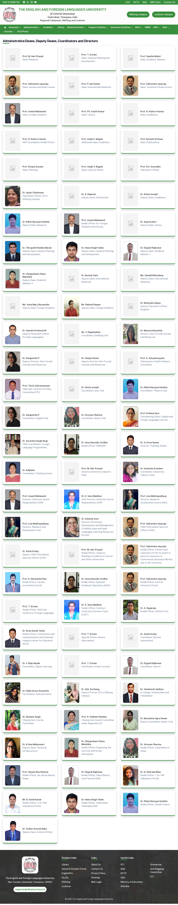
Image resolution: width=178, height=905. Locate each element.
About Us (96, 864)
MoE (145, 2)
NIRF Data (155, 2)
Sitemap (95, 877)
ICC (152, 876)
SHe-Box (125, 886)
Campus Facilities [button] (97, 27)
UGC (128, 2)
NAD (123, 869)
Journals (8, 31)
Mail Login (96, 882)
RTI (122, 864)
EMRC (148, 27)
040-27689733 (11, 2)
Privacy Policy (98, 873)
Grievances (156, 864)
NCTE (136, 2)
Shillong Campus (138, 14)
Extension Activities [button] (120, 27)
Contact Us (169, 2)
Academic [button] (48, 27)
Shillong (66, 882)
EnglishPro (67, 873)
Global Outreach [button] (75, 27)
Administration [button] (31, 27)
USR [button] (155, 27)
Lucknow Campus (164, 14)
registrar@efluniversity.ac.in (30, 889)
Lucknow (66, 886)
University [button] (14, 27)
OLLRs (65, 877)
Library (61, 27)
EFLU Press (22, 31)
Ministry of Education (132, 882)
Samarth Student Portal (74, 869)
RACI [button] (137, 27)
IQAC (164, 27)
